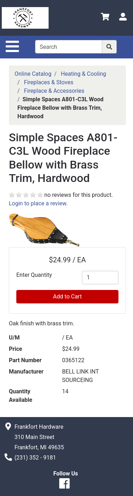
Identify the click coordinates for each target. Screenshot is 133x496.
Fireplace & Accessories (54, 90)
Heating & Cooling (83, 73)
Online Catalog (33, 73)
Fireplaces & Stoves (48, 82)
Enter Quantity (34, 275)
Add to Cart (67, 296)
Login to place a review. (38, 203)
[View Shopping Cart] (105, 18)
